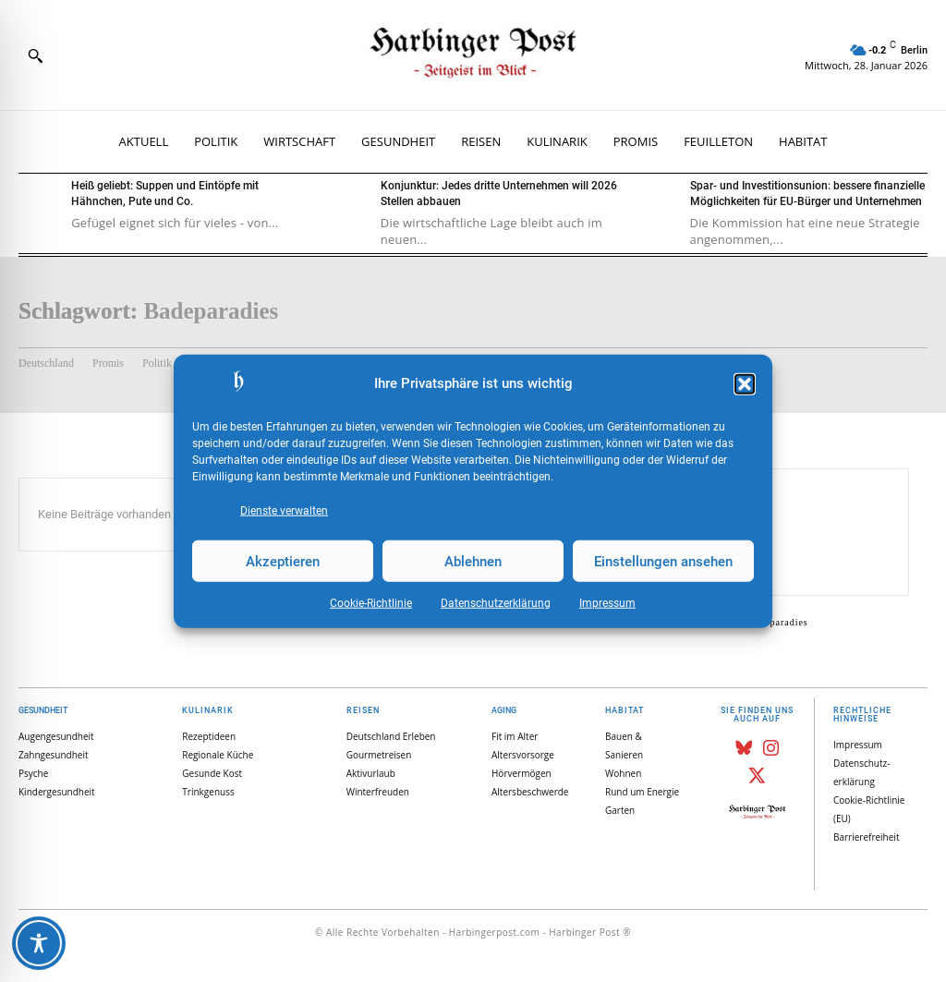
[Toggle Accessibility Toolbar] (39, 943)
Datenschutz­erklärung (496, 603)
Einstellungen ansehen (663, 560)
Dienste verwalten (284, 510)
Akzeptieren (283, 560)
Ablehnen (473, 560)
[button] (744, 384)
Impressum (607, 603)
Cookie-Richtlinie (371, 603)
